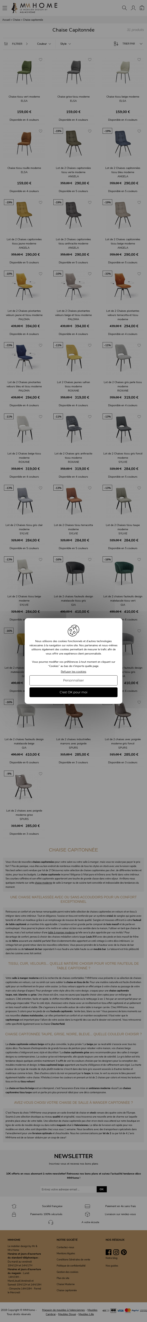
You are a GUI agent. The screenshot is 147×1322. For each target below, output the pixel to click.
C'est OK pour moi (73, 692)
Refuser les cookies (73, 671)
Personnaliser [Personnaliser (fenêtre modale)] (73, 680)
